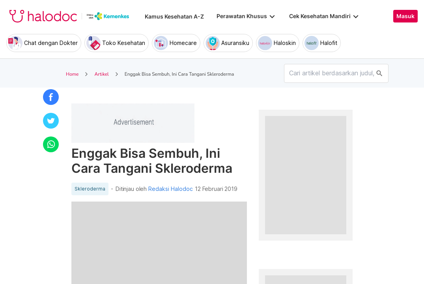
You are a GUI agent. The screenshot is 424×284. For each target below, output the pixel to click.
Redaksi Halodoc (170, 189)
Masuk (405, 16)
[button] (50, 97)
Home (72, 74)
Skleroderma (90, 189)
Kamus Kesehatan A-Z (174, 16)
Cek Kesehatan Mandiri (324, 16)
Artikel (101, 74)
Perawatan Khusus (246, 16)
